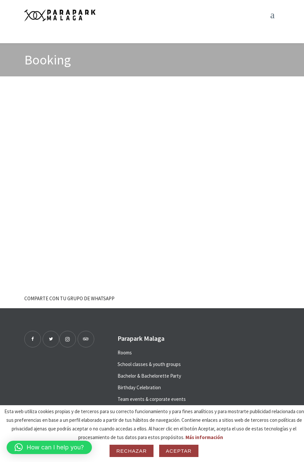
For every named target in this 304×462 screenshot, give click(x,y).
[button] (49, 447)
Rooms (125, 352)
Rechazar (131, 451)
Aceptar (179, 451)
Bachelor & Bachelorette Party (149, 376)
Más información (204, 437)
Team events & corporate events (152, 399)
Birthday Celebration (139, 387)
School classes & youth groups (149, 364)
